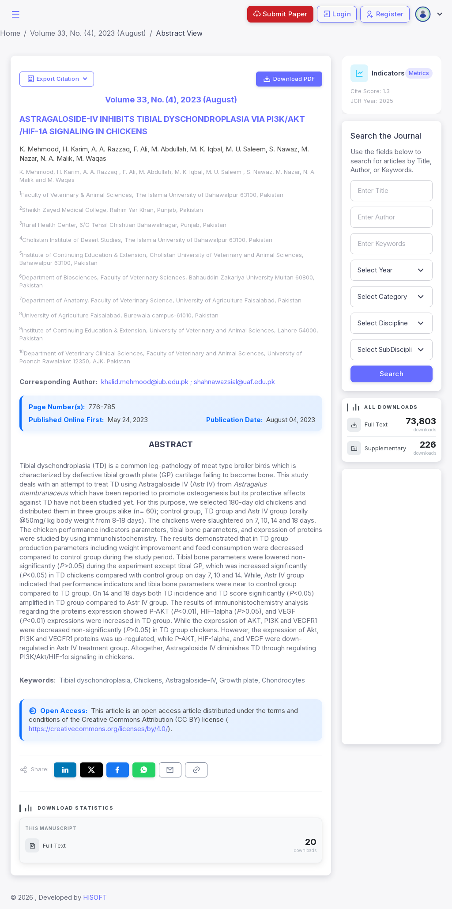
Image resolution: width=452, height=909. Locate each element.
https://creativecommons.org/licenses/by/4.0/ (98, 728)
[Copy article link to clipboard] (196, 769)
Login (337, 14)
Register (385, 14)
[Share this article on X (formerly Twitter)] (91, 769)
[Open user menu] (428, 14)
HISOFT (95, 897)
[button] (15, 13)
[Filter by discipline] (391, 323)
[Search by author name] (391, 217)
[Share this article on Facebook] (117, 769)
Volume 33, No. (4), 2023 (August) (88, 33)
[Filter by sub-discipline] (391, 349)
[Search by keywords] (391, 243)
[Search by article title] (391, 190)
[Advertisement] (391, 606)
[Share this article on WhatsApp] (143, 769)
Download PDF (289, 79)
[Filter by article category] (391, 296)
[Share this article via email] (170, 769)
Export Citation (53, 79)
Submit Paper (280, 14)
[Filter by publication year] (391, 270)
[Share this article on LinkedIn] (65, 769)
